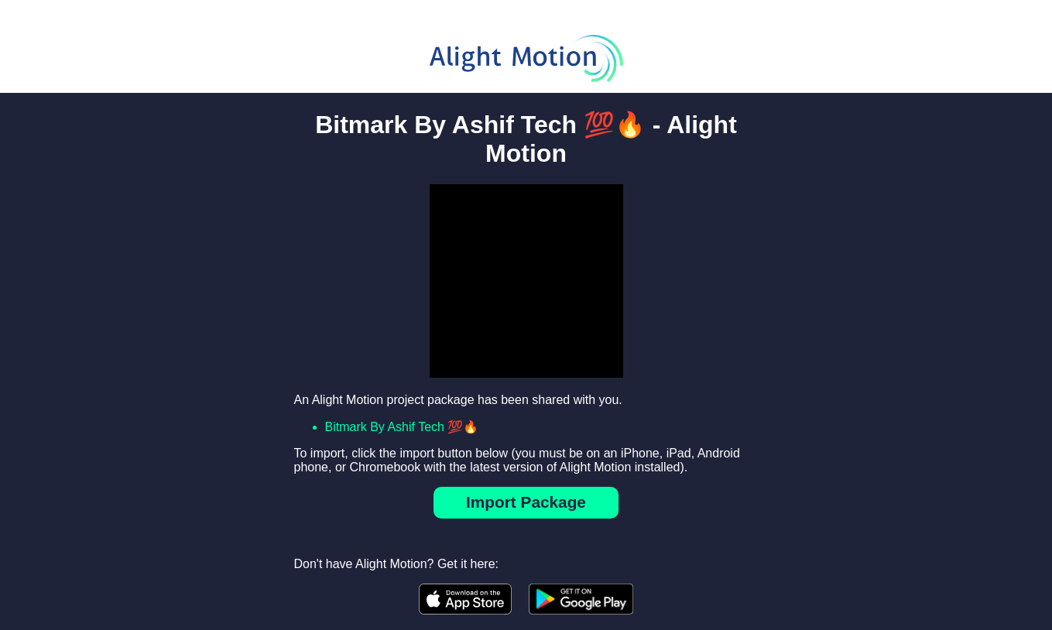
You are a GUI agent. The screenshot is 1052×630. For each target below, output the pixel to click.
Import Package (526, 502)
